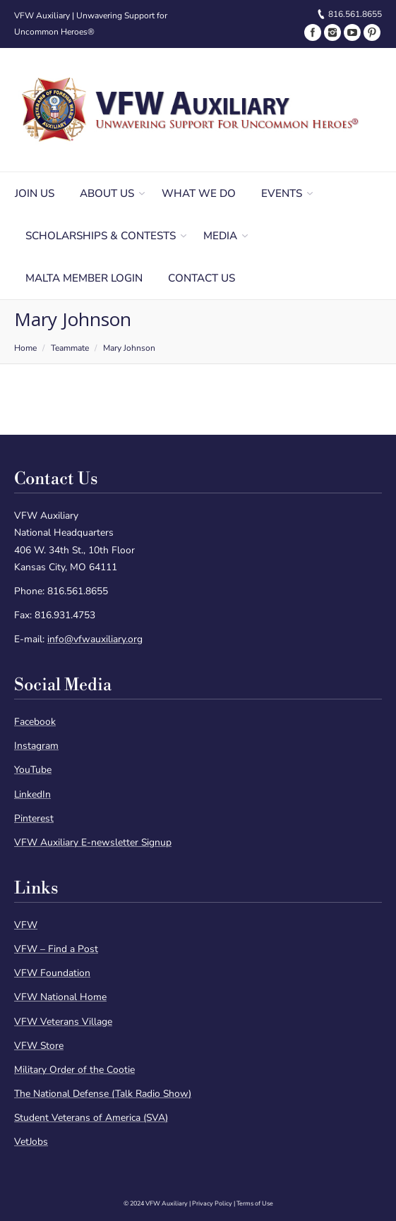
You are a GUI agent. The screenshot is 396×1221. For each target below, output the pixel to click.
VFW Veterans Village (63, 1021)
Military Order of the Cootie (74, 1069)
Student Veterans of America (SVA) (91, 1117)
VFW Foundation (52, 973)
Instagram (36, 745)
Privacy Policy (212, 1203)
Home (25, 348)
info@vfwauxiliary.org (95, 639)
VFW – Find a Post (56, 949)
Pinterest (34, 818)
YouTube (33, 769)
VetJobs (31, 1141)
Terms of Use (254, 1203)
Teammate (70, 348)
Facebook (35, 721)
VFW (25, 925)
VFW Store (39, 1045)
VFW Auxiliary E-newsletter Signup (93, 842)
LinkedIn (32, 794)
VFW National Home (60, 997)
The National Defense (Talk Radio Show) (102, 1093)
